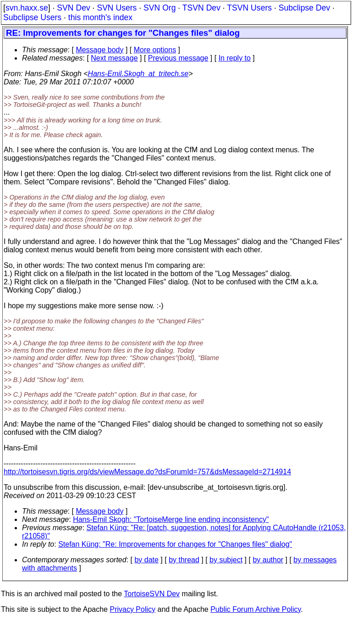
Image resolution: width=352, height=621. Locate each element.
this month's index (100, 17)
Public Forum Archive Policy (255, 609)
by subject (225, 560)
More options (155, 50)
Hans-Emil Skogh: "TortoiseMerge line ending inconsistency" (171, 519)
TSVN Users (249, 7)
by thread (184, 560)
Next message (114, 58)
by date (146, 560)
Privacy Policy (132, 609)
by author (268, 560)
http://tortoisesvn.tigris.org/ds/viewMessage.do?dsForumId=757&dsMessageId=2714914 (147, 472)
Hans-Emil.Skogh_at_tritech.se (138, 74)
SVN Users (117, 7)
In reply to (235, 58)
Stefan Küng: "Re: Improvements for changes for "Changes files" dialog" (175, 544)
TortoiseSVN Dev (152, 594)
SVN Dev (73, 7)
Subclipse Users (32, 17)
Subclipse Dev (304, 7)
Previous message (178, 58)
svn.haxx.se (27, 7)
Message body (99, 50)
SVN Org (159, 7)
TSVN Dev (201, 7)
